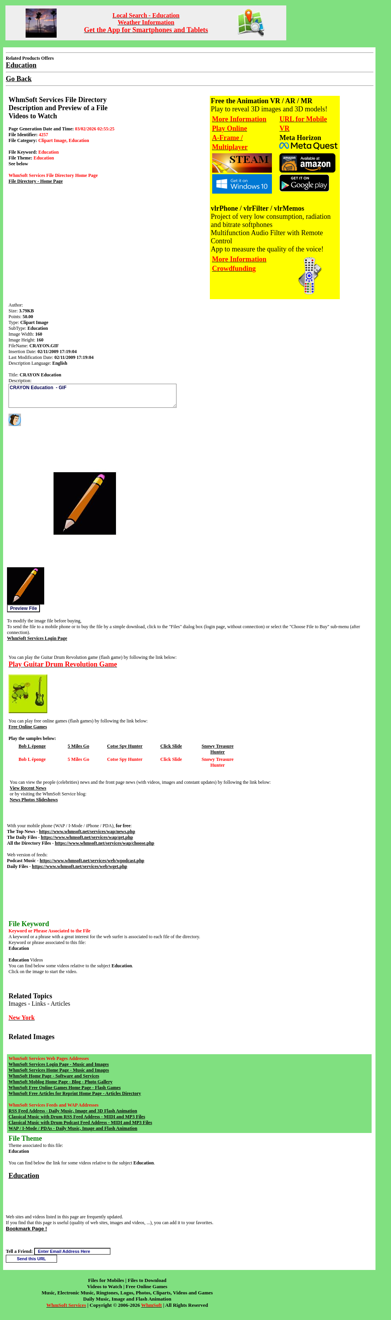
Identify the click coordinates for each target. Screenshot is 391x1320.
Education (24, 1176)
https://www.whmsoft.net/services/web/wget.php (79, 866)
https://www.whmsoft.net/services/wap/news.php (87, 831)
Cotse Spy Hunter (124, 746)
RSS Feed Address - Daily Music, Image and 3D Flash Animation (73, 1111)
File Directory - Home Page (36, 181)
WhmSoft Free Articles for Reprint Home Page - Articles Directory (75, 1093)
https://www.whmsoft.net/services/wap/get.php (87, 837)
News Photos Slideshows (34, 799)
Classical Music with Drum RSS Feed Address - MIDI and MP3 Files (77, 1116)
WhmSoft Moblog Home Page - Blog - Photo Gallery (60, 1081)
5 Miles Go (78, 746)
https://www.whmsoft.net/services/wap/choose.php (104, 843)
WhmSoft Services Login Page (37, 638)
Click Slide (171, 746)
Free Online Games (28, 726)
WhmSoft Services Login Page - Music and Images (59, 1064)
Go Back (19, 79)
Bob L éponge (32, 746)
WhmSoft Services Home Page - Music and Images (59, 1070)
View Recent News (28, 788)
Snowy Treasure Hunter (218, 749)
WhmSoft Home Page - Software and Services (54, 1076)
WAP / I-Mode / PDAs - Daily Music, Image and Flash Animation (73, 1128)
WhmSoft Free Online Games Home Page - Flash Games (65, 1087)
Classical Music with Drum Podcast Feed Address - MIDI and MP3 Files (80, 1122)
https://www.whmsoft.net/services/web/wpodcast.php (92, 860)
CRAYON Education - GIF (92, 396)
